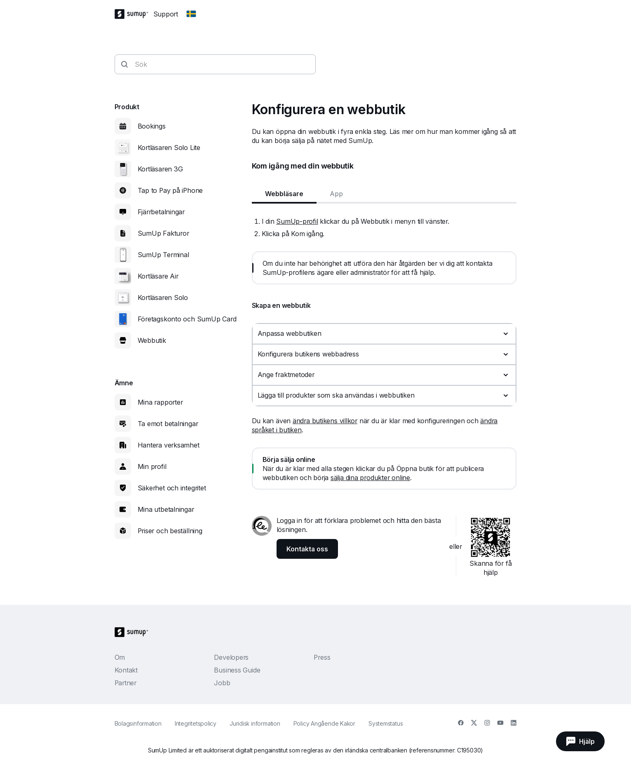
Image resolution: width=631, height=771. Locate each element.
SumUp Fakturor (163, 233)
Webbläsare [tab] (284, 194)
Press (322, 657)
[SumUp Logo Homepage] (134, 14)
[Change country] (191, 14)
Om (120, 657)
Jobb (222, 683)
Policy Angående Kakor (324, 723)
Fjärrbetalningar (161, 212)
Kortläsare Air (158, 276)
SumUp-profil (297, 221)
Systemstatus (385, 723)
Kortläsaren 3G (160, 169)
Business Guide (237, 670)
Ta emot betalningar (168, 423)
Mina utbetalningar (166, 509)
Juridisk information (255, 723)
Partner (125, 683)
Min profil (152, 466)
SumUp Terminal (163, 255)
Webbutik (152, 340)
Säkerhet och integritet (172, 488)
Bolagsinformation (138, 723)
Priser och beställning (170, 531)
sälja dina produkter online (370, 477)
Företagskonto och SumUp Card (187, 319)
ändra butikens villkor (325, 421)
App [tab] (336, 194)
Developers (231, 657)
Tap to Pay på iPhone (170, 190)
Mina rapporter (160, 402)
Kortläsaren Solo (163, 297)
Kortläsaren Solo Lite (169, 147)
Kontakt (126, 670)
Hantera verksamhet (168, 445)
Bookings (152, 126)
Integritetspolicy (195, 723)
